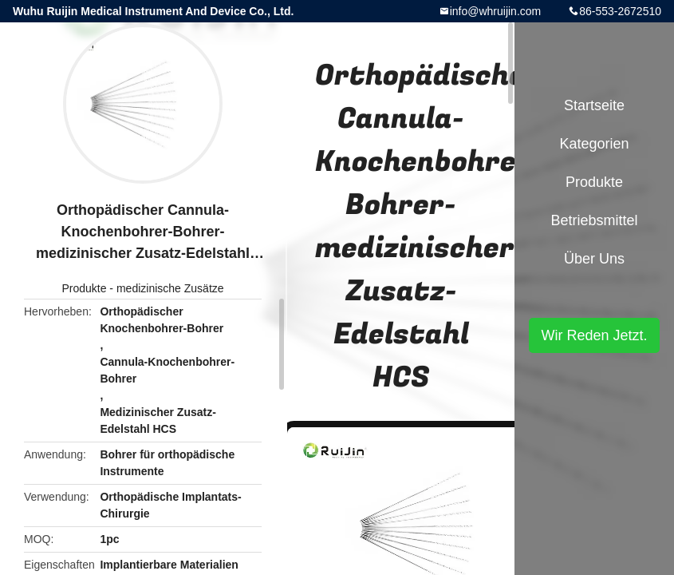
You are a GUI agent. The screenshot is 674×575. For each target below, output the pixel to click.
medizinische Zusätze (170, 288)
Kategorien (594, 144)
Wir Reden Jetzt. (594, 335)
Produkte (83, 288)
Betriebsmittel (593, 220)
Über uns (594, 259)
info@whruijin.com (496, 11)
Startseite (594, 105)
